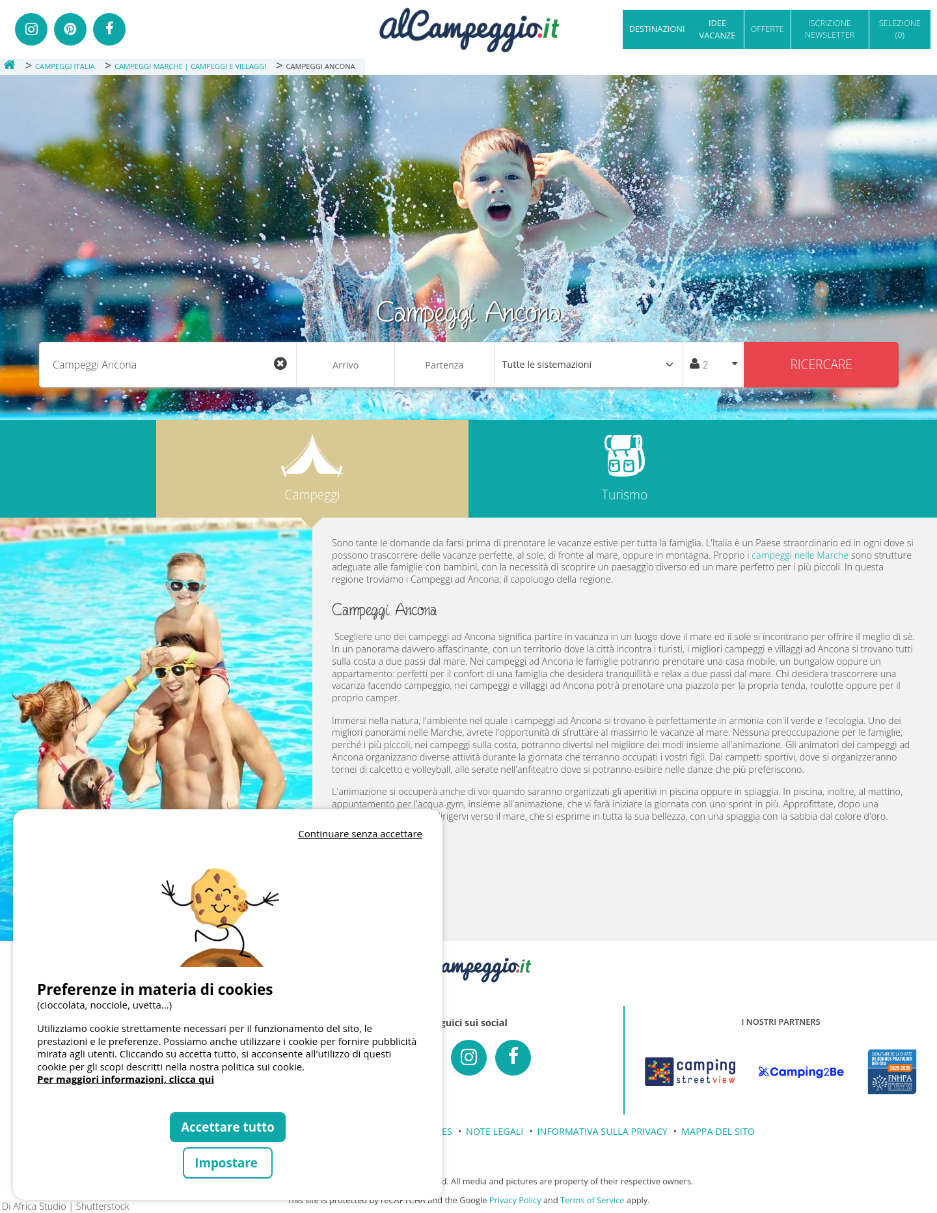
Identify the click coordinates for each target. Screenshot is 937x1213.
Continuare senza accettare (360, 833)
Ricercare (821, 364)
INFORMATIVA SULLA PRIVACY (602, 1131)
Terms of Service (592, 1200)
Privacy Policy (515, 1200)
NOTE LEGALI (494, 1131)
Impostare (227, 1162)
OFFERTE (767, 29)
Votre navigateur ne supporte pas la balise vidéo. (227, 904)
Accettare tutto (228, 1127)
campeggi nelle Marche (800, 555)
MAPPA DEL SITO (718, 1131)
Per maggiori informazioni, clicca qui (125, 1078)
